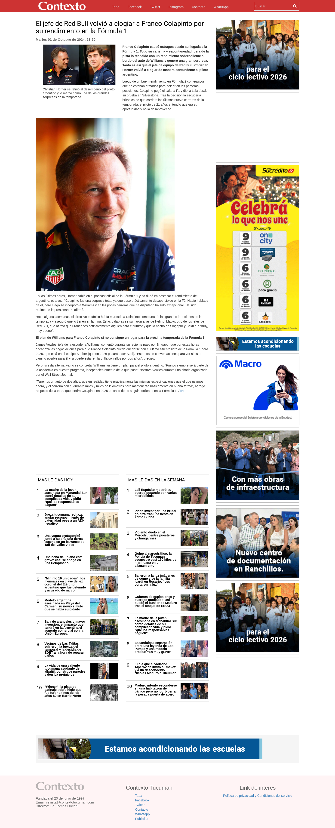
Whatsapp (142, 814)
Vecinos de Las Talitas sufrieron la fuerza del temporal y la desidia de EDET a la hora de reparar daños (64, 649)
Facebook (135, 7)
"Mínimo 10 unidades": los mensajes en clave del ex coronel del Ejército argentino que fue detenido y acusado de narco (65, 584)
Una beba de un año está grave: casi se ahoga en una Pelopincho (63, 560)
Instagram (176, 7)
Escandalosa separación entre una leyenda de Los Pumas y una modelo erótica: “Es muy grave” (154, 647)
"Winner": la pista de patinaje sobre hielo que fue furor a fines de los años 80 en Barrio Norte (62, 691)
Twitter (155, 7)
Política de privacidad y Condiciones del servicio (257, 795)
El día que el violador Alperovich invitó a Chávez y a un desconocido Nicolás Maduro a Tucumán (155, 668)
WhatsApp (221, 7)
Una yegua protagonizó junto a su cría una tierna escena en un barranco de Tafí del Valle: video (64, 540)
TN (181, 391)
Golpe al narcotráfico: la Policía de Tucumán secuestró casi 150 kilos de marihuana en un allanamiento (155, 559)
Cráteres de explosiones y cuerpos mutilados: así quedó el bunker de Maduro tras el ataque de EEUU (156, 601)
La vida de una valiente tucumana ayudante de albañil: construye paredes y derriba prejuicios (64, 670)
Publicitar (142, 819)
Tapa (115, 6)
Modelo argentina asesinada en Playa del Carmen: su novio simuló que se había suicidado (63, 604)
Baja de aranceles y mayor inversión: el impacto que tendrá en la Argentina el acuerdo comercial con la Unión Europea (64, 627)
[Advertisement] (122, 439)
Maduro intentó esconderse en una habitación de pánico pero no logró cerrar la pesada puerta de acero (156, 689)
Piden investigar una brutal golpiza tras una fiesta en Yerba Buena (155, 514)
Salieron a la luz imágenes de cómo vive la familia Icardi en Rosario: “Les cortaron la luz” (155, 580)
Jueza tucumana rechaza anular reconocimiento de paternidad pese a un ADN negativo (64, 519)
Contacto (198, 7)
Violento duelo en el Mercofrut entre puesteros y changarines (155, 535)
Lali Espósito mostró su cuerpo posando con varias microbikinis (156, 493)
